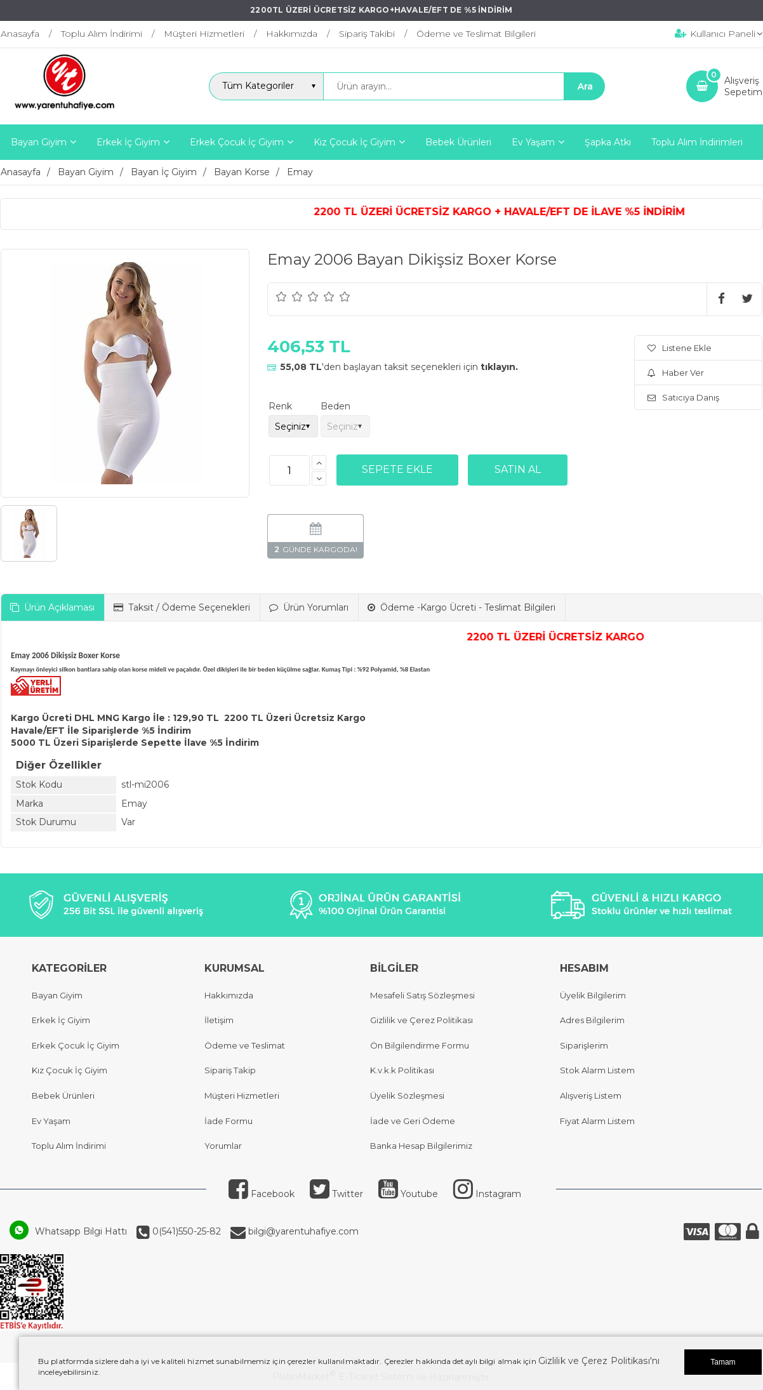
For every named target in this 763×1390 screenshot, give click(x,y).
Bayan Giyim (57, 995)
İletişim (219, 1020)
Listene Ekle (679, 348)
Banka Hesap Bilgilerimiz (421, 1146)
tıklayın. (499, 367)
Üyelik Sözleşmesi (407, 1095)
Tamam (722, 1362)
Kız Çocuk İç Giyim (69, 1070)
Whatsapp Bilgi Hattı (81, 1231)
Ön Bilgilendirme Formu (419, 1045)
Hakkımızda (228, 995)
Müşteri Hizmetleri (241, 1095)
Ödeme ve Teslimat (244, 1045)
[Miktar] (289, 470)
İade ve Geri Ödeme (412, 1121)
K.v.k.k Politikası (402, 1070)
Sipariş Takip (230, 1070)
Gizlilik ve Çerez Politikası (421, 1020)
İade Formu (228, 1121)
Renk (280, 406)
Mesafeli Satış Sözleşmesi (422, 995)
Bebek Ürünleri (63, 1095)
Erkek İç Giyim (61, 1020)
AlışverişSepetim (743, 86)
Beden (335, 406)
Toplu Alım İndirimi (69, 1146)
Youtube (408, 1194)
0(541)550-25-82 (185, 1231)
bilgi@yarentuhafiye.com (302, 1231)
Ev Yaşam (51, 1121)
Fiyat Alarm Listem (597, 1121)
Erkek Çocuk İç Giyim (75, 1045)
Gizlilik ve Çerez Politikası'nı (599, 1361)
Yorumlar (223, 1146)
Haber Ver (675, 372)
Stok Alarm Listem (597, 1070)
